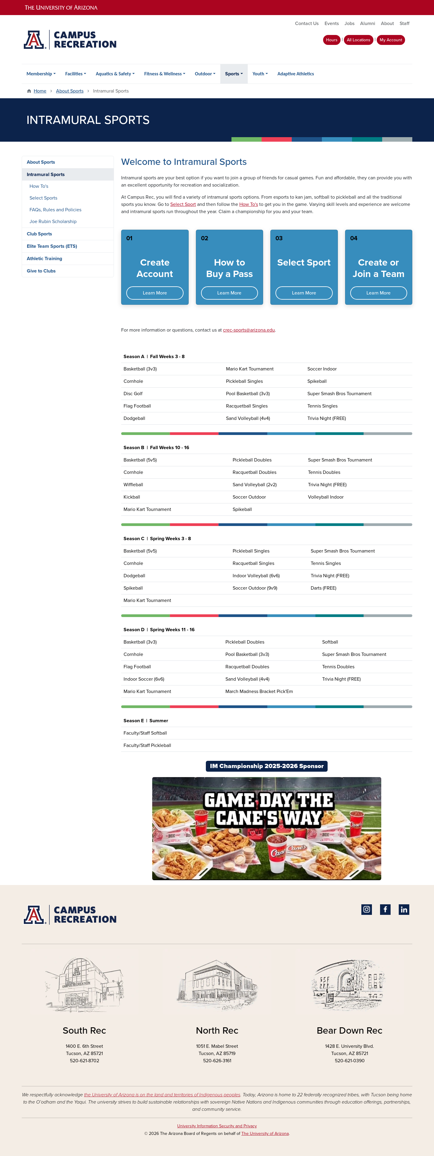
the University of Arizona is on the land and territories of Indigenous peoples (162, 1095)
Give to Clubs (41, 271)
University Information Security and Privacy (217, 1126)
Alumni (367, 23)
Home (40, 91)
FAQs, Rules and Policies (55, 210)
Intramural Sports (46, 175)
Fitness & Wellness (163, 74)
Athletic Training (44, 259)
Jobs (349, 23)
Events (332, 23)
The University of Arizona (265, 1133)
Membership (39, 74)
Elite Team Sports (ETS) (52, 246)
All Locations (358, 40)
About (387, 23)
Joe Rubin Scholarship (53, 222)
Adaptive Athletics (296, 74)
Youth (258, 74)
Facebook (385, 909)
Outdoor (203, 74)
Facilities (74, 74)
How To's (248, 204)
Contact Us (307, 23)
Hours (332, 40)
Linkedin (404, 909)
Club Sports (39, 234)
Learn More (155, 293)
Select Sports (43, 198)
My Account (391, 40)
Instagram (366, 909)
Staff (404, 23)
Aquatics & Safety (113, 74)
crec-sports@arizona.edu (249, 330)
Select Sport (183, 204)
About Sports (69, 91)
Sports (232, 74)
